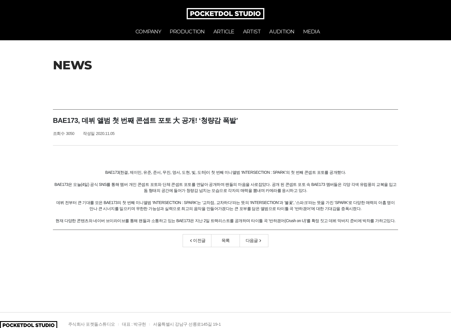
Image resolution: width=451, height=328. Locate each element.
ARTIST (252, 31)
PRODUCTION (187, 31)
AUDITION (281, 31)
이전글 (198, 240)
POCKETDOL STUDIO (225, 13)
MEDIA (311, 31)
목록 (225, 240)
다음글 (253, 240)
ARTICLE (223, 31)
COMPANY (148, 31)
